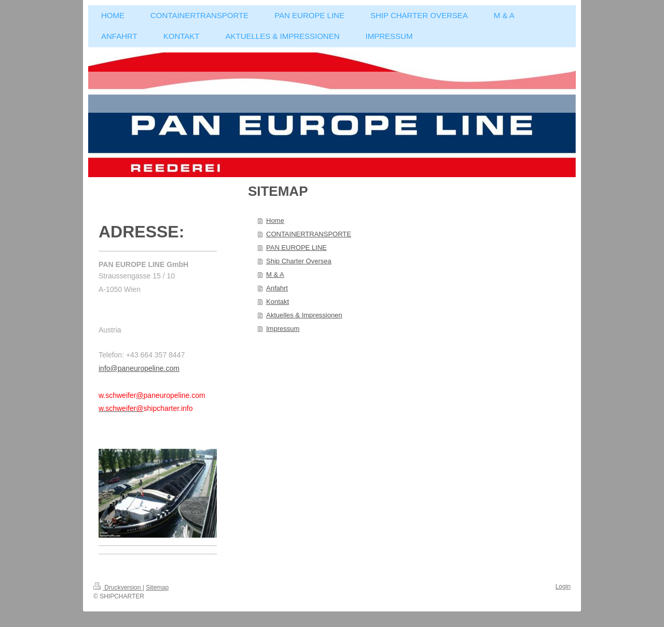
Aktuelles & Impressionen (304, 315)
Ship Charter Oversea (298, 261)
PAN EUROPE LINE (296, 247)
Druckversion (118, 587)
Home (275, 220)
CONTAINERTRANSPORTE (308, 234)
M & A (275, 274)
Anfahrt (277, 288)
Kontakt (277, 301)
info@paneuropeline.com (139, 368)
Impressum (282, 328)
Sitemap (157, 587)
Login (563, 586)
